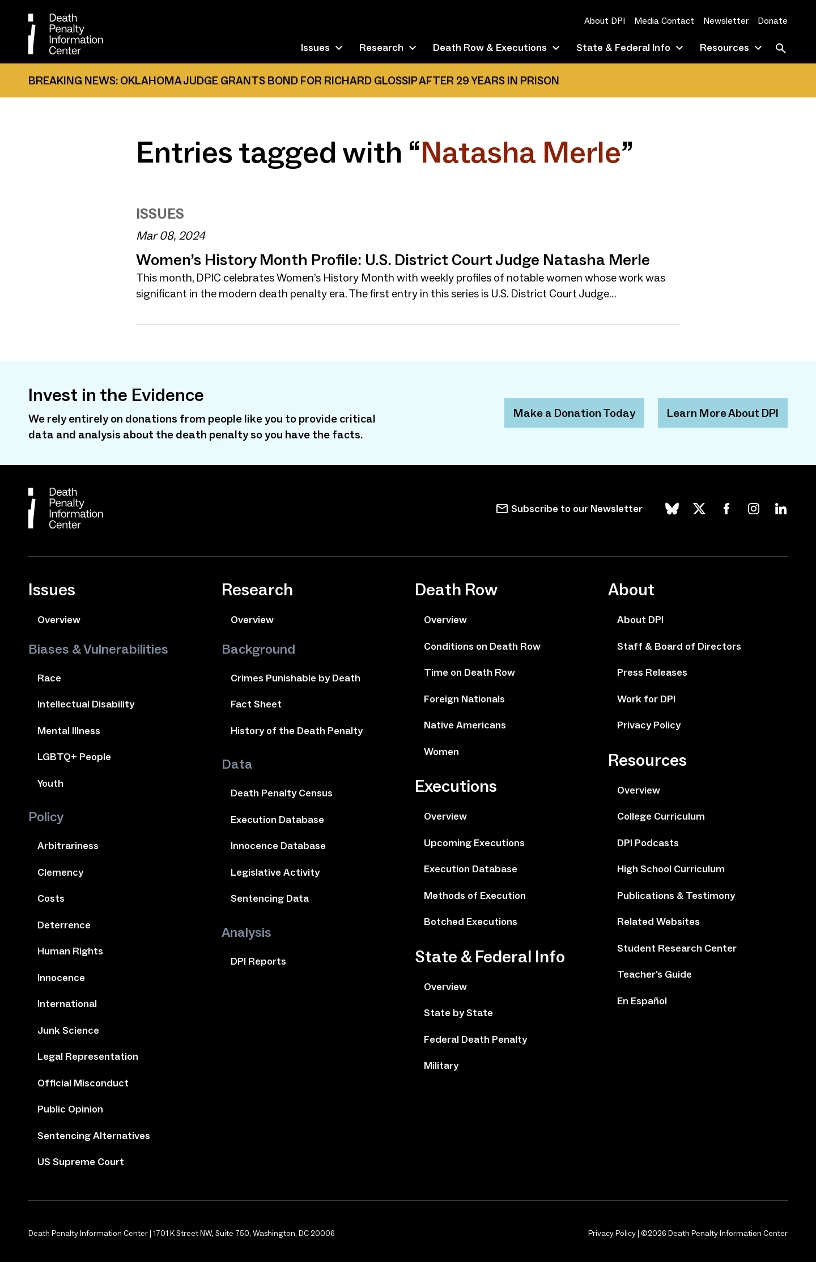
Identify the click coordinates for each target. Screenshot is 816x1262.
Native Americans (465, 725)
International (67, 1003)
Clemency (60, 872)
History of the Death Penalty (297, 730)
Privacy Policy (649, 725)
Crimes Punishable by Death (295, 678)
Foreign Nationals (464, 699)
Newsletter (726, 20)
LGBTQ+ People (74, 757)
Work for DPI (646, 699)
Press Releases (652, 672)
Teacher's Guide (654, 974)
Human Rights (70, 951)
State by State (458, 1013)
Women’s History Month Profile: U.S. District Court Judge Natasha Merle (393, 259)
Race (49, 678)
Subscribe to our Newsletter (577, 508)
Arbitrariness (68, 845)
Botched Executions (470, 921)
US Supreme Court (80, 1162)
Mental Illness (68, 730)
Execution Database (277, 819)
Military (441, 1065)
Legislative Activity (275, 872)
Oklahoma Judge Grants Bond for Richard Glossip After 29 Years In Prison (339, 80)
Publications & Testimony (676, 895)
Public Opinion (70, 1109)
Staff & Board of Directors (679, 646)
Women (441, 751)
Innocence (61, 977)
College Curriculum (661, 816)
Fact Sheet (256, 704)
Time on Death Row (469, 672)
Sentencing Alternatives (93, 1135)
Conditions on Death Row (482, 646)
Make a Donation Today (574, 413)
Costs (51, 898)
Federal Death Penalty (475, 1039)
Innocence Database (278, 845)
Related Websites (658, 921)
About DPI (604, 20)
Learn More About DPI (723, 413)
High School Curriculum (671, 869)
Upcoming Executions (474, 843)
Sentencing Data (270, 898)
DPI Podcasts (648, 843)
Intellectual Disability (85, 704)
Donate (773, 20)
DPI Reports (258, 961)
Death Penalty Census (282, 793)
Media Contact (664, 20)
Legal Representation (87, 1056)
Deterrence (64, 925)
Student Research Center (677, 948)
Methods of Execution (475, 895)
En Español (642, 1001)
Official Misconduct (83, 1083)
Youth (50, 783)
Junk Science (68, 1030)
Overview (58, 619)
